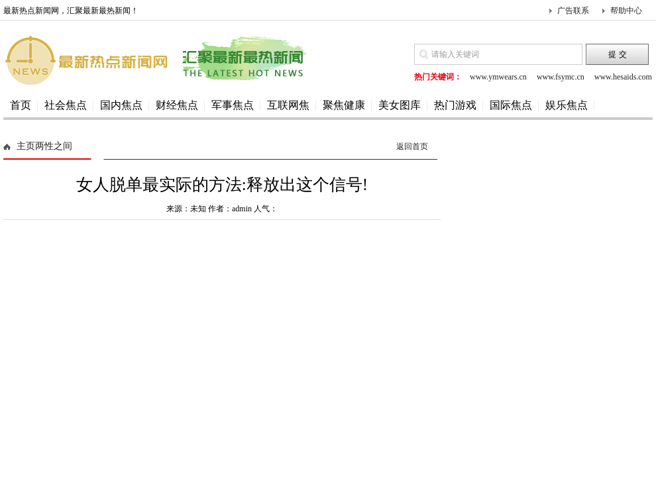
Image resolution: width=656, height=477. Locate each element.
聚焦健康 (344, 105)
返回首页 (412, 146)
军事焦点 (232, 105)
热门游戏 (455, 105)
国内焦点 (121, 105)
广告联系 (573, 10)
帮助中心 (626, 10)
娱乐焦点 (566, 105)
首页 (20, 105)
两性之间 (53, 146)
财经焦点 (177, 105)
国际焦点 (511, 105)
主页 (26, 146)
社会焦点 (65, 105)
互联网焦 (288, 105)
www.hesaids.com (623, 76)
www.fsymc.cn (560, 76)
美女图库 (399, 105)
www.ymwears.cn (498, 76)
